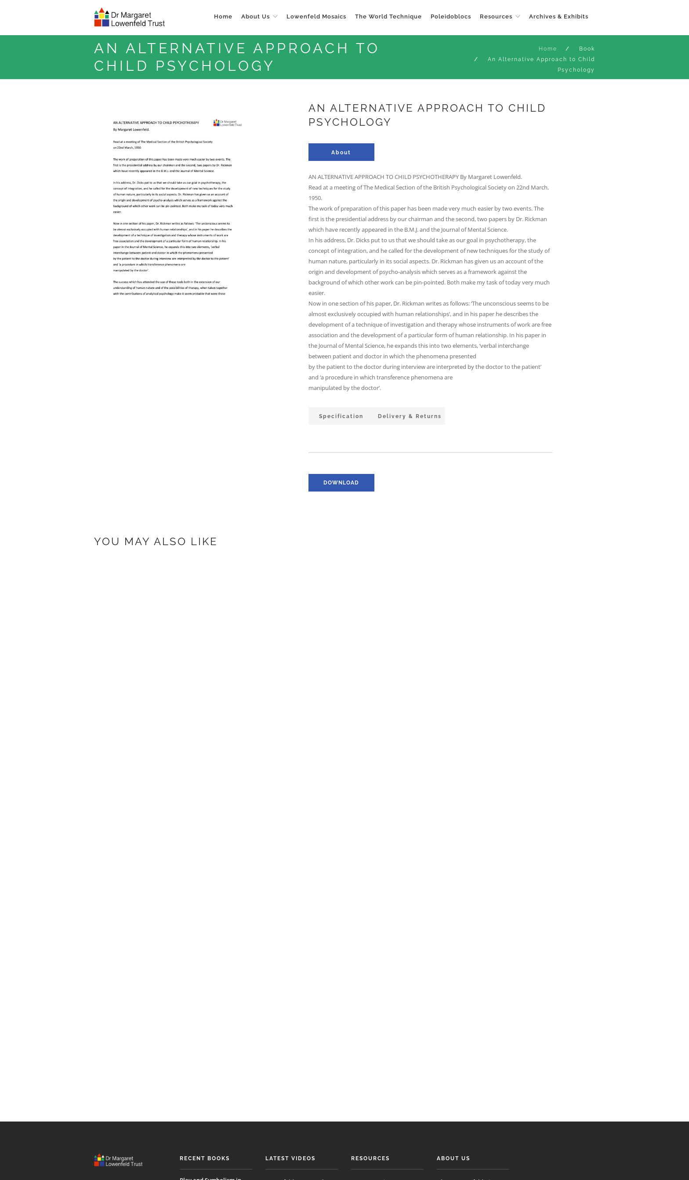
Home (223, 16)
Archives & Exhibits (558, 16)
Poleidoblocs (451, 16)
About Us (255, 16)
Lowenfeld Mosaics (316, 16)
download (341, 483)
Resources (496, 16)
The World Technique (388, 16)
